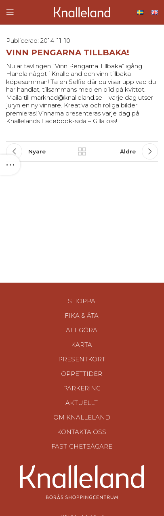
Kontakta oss (81, 432)
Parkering (82, 388)
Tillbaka (82, 151)
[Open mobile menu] (10, 12)
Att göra (81, 330)
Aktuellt (81, 403)
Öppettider (81, 374)
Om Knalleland (81, 417)
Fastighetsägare (81, 446)
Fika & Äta (82, 315)
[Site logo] (82, 11)
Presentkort (81, 359)
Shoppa (81, 301)
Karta (81, 344)
